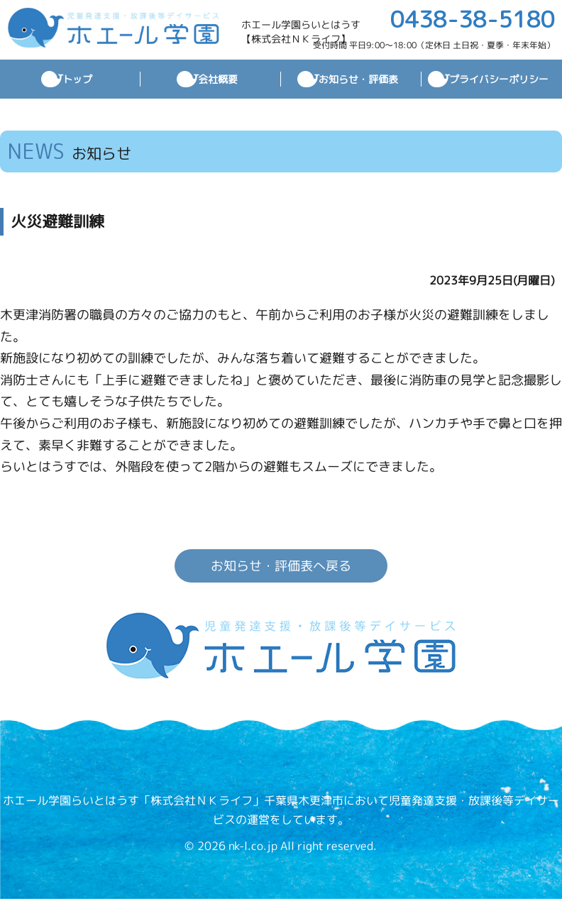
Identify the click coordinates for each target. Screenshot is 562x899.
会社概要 (218, 79)
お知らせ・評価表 (358, 79)
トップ (77, 79)
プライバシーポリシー (499, 79)
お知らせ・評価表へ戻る (281, 566)
